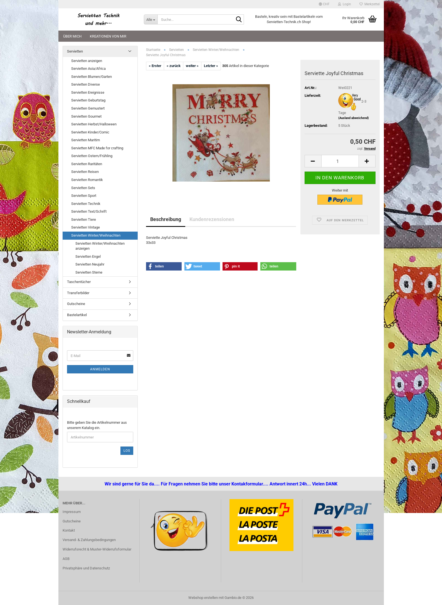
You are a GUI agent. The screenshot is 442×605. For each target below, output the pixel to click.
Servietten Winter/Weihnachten (95, 235)
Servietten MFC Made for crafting (97, 148)
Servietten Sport (83, 196)
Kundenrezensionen (211, 219)
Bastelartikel (77, 315)
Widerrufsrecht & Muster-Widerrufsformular (97, 549)
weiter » (192, 66)
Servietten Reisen (85, 172)
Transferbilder (78, 293)
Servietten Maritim (85, 140)
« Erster (155, 66)
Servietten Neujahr (89, 264)
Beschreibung (165, 219)
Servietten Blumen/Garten (91, 77)
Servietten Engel (88, 256)
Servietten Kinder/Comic (90, 132)
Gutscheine (76, 304)
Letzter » (211, 66)
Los (127, 451)
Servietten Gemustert (88, 108)
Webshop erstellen (203, 598)
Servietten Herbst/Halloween (94, 124)
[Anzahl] (340, 161)
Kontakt (69, 530)
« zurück (174, 66)
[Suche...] (150, 19)
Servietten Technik (85, 204)
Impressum (72, 512)
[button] (324, 4)
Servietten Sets (83, 188)
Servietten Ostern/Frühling (91, 156)
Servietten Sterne (88, 272)
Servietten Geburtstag (88, 100)
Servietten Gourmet (86, 116)
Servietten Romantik (87, 180)
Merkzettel (369, 4)
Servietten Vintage (85, 227)
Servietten (75, 51)
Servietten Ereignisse (87, 92)
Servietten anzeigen (86, 61)
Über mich (72, 36)
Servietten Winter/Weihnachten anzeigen (100, 246)
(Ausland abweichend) (353, 118)
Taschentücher (79, 282)
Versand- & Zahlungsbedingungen (89, 540)
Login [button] (344, 4)
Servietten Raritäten (86, 164)
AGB (66, 559)
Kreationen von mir (108, 36)
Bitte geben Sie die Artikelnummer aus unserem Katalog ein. (97, 425)
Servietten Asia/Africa (88, 68)
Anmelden (100, 369)
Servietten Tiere (83, 219)
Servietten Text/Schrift (89, 211)
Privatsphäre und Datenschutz (86, 568)
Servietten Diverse (85, 84)
